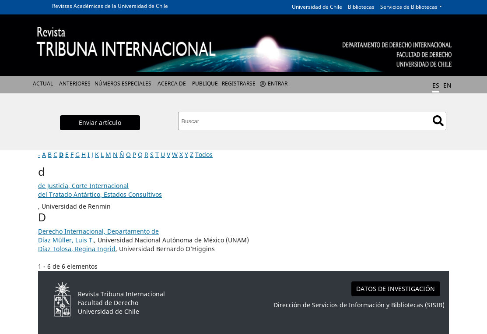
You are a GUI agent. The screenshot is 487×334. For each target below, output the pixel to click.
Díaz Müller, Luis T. (66, 240)
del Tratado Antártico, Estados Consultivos (100, 194)
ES (435, 85)
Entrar (277, 83)
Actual (43, 83)
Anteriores (75, 83)
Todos (204, 154)
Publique (205, 83)
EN (447, 85)
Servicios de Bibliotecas (409, 7)
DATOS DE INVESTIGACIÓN (395, 288)
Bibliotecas (361, 7)
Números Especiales (123, 83)
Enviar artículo (100, 122)
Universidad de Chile (317, 7)
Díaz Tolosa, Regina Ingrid (77, 249)
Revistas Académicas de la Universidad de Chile (110, 6)
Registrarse (239, 83)
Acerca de (172, 83)
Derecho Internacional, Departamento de (98, 231)
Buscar (438, 120)
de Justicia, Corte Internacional (83, 185)
